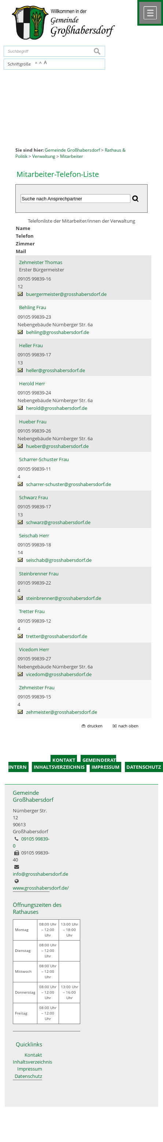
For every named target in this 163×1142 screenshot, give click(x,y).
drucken (95, 725)
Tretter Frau (32, 611)
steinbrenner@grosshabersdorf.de (63, 598)
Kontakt (33, 1055)
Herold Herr (32, 383)
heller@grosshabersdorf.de (55, 370)
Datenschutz (28, 1076)
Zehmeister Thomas (40, 262)
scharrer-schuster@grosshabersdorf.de (68, 484)
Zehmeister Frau (37, 687)
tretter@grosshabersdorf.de (56, 636)
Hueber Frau (33, 421)
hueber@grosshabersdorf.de (57, 446)
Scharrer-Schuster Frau (44, 459)
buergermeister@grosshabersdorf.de (66, 294)
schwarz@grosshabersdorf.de (58, 522)
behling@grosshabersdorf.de (57, 332)
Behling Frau (32, 307)
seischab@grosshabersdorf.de (59, 560)
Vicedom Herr (34, 649)
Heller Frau (31, 345)
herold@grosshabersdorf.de (56, 408)
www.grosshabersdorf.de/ (41, 888)
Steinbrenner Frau (39, 573)
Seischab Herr (34, 535)
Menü (150, 12)
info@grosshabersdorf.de (40, 874)
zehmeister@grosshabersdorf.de (61, 712)
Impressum (29, 1068)
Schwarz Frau (33, 497)
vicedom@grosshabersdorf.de (59, 674)
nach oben (128, 725)
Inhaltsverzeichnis (27, 1061)
